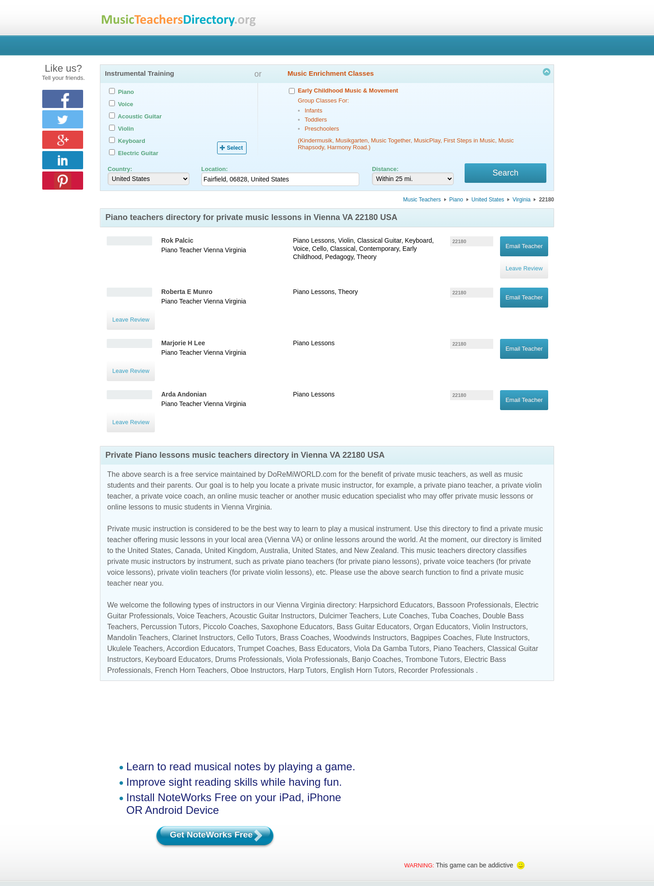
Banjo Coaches (376, 588)
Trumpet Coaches (266, 577)
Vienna (213, 251)
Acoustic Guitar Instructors (272, 544)
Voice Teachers (201, 544)
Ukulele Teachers (135, 577)
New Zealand (375, 479)
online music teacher (251, 425)
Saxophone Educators (296, 555)
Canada (187, 479)
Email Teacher (524, 243)
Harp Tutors (307, 599)
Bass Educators (324, 577)
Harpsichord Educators (396, 534)
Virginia (521, 201)
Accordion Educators (199, 577)
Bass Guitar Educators (373, 555)
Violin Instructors (499, 555)
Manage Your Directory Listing (260, 822)
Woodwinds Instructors (370, 566)
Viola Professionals (317, 588)
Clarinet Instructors (202, 566)
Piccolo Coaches (230, 555)
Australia (274, 479)
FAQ (493, 822)
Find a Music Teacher (177, 822)
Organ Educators (440, 555)
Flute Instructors (502, 566)
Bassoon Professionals (474, 534)
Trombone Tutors (432, 588)
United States (487, 201)
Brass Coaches (304, 566)
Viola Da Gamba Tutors (391, 577)
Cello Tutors (256, 566)
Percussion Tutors (170, 555)
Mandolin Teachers (137, 566)
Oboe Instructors (257, 599)
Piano (456, 201)
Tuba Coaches (454, 544)
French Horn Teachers (191, 599)
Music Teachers (422, 201)
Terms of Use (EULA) (344, 822)
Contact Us (456, 822)
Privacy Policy (407, 822)
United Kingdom (230, 479)
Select (235, 148)
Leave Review (524, 255)
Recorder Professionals (436, 599)
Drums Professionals (248, 588)
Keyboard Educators (178, 588)
